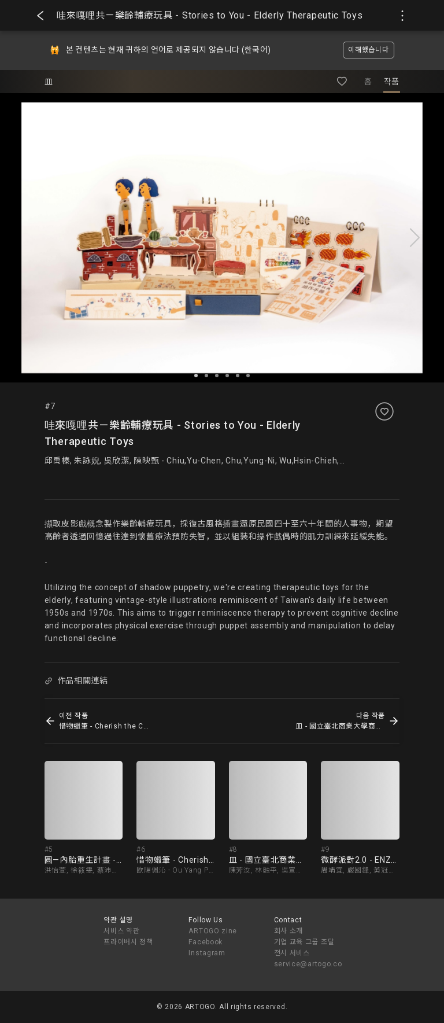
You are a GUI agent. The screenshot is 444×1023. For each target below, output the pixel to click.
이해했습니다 (368, 50)
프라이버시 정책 (128, 942)
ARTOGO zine (212, 931)
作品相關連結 (76, 680)
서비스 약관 (121, 931)
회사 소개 (289, 931)
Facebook (205, 942)
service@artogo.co (308, 964)
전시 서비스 (292, 953)
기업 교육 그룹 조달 (304, 942)
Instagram (206, 953)
